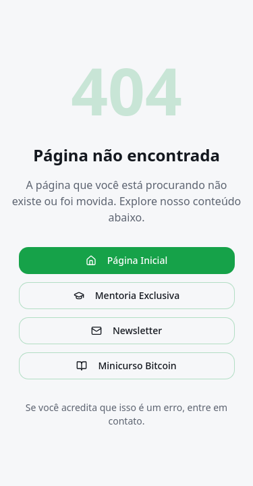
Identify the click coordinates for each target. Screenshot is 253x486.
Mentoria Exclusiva (126, 295)
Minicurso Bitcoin (126, 365)
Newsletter (126, 330)
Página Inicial (126, 260)
